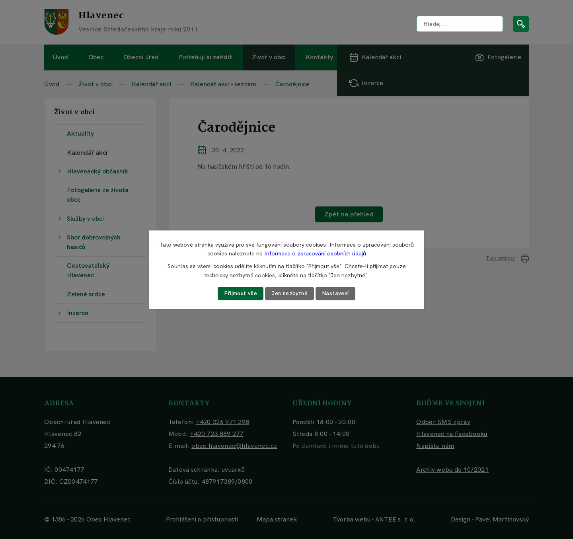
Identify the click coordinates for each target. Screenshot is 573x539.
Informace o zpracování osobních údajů (315, 253)
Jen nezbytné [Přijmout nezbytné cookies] (289, 293)
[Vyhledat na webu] (460, 24)
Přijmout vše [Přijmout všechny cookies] (240, 293)
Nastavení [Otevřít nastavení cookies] (336, 293)
